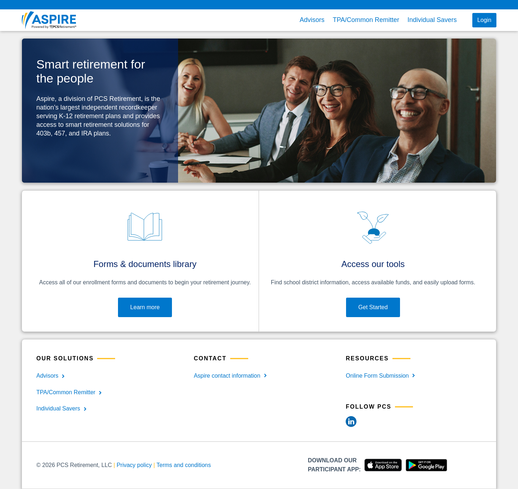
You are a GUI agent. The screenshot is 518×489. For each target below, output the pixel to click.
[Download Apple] (381, 465)
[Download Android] (424, 465)
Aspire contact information (227, 376)
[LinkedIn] (351, 421)
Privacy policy (134, 465)
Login (484, 20)
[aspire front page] (57, 20)
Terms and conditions (183, 465)
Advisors (312, 19)
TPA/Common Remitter (366, 19)
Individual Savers (432, 19)
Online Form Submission (377, 376)
